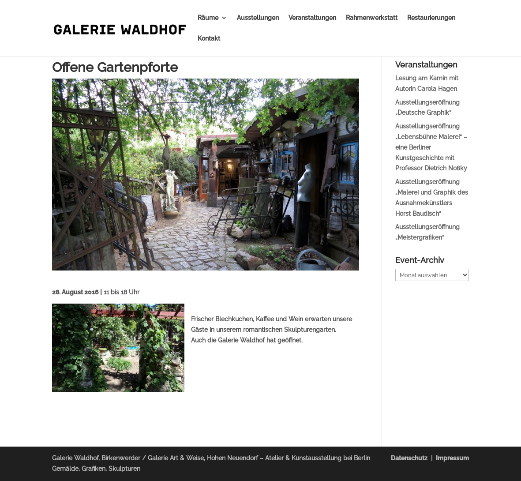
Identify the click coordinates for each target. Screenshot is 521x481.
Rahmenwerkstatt (371, 18)
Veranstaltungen (312, 18)
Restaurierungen (431, 18)
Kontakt (209, 38)
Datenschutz (409, 458)
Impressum (452, 458)
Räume (208, 18)
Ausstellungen (258, 18)
